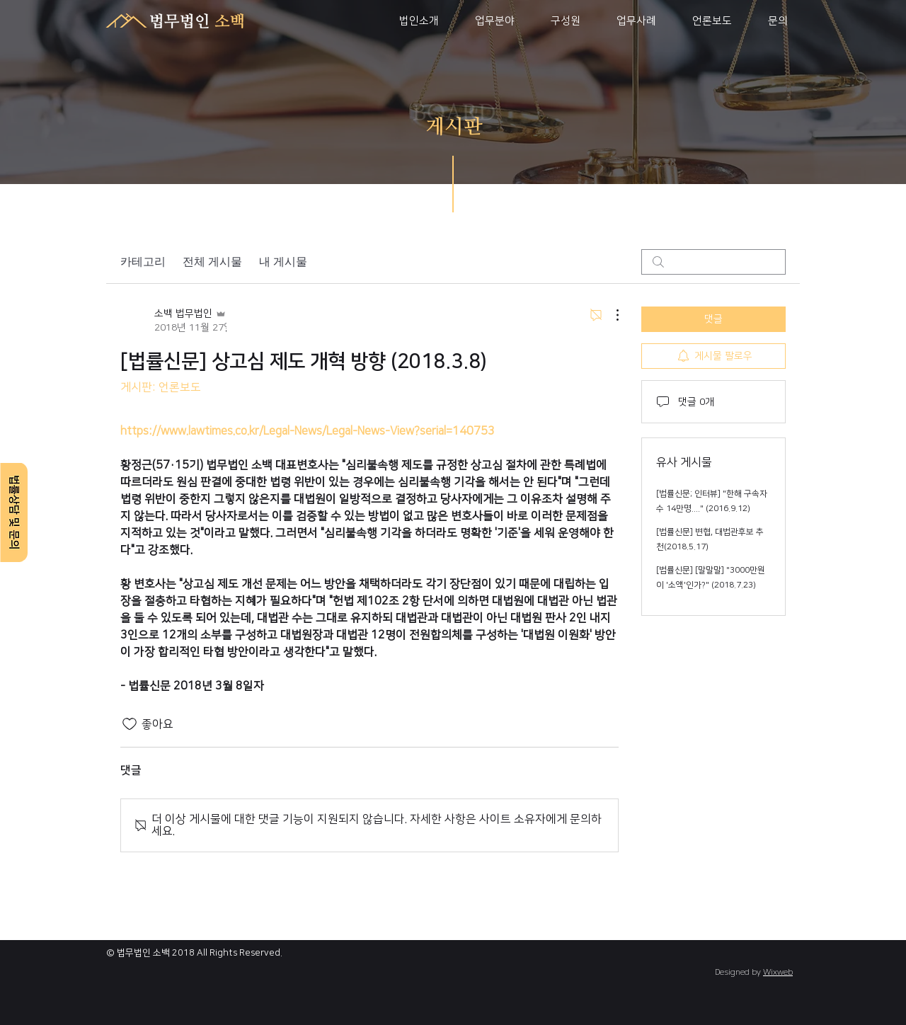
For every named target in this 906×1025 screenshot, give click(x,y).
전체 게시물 (212, 262)
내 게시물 (283, 262)
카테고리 (143, 262)
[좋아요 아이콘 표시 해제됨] (129, 724)
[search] (713, 262)
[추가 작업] (610, 315)
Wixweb (778, 972)
